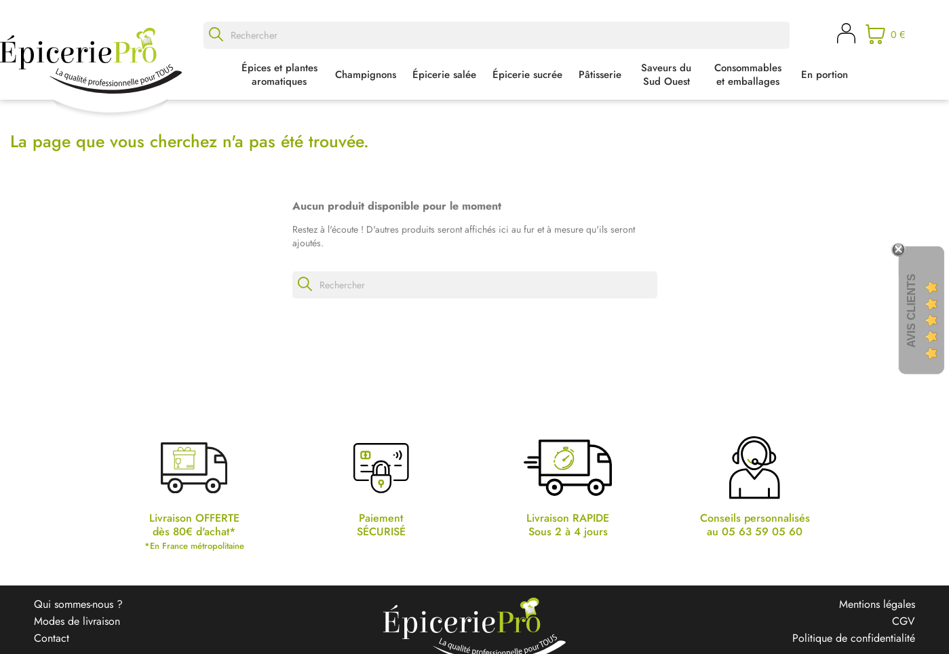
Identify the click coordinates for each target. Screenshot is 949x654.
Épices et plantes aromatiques (279, 74)
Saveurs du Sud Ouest (666, 74)
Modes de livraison (77, 621)
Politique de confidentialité (853, 638)
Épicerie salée (444, 74)
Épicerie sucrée (527, 74)
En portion (824, 74)
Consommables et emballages (747, 74)
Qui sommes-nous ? (78, 604)
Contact (51, 638)
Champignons (365, 74)
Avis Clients (911, 311)
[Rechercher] (497, 35)
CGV (903, 621)
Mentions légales (877, 604)
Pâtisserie (600, 74)
